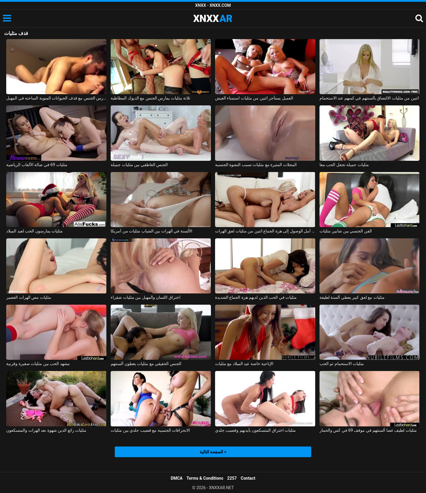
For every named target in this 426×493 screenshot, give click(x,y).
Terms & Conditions (205, 478)
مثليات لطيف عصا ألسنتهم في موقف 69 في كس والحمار (368, 430)
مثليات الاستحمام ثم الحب (342, 363)
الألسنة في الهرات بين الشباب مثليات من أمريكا (151, 231)
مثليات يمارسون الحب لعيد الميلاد (34, 231)
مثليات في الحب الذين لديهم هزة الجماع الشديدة (256, 297)
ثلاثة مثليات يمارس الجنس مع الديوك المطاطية (150, 98)
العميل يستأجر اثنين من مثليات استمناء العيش (254, 98)
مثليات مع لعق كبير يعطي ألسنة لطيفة (352, 297)
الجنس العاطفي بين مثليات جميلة (139, 164)
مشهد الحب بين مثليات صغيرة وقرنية (38, 363)
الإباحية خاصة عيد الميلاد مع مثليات (244, 363)
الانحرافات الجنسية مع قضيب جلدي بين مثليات (150, 430)
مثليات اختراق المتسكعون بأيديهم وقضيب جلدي (255, 430)
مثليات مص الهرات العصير (28, 297)
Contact (248, 478)
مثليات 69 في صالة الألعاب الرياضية (36, 164)
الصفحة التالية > (213, 451)
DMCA (177, 478)
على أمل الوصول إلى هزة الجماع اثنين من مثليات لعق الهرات (265, 231)
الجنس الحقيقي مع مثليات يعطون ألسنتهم (146, 363)
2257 (232, 478)
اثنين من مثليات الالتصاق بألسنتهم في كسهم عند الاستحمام (369, 98)
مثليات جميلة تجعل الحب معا (344, 164)
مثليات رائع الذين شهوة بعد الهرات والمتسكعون (46, 430)
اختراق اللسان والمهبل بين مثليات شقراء (145, 297)
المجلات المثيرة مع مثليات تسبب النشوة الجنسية (256, 164)
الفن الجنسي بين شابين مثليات (346, 231)
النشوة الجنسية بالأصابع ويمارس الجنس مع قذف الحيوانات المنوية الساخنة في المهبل (56, 98)
